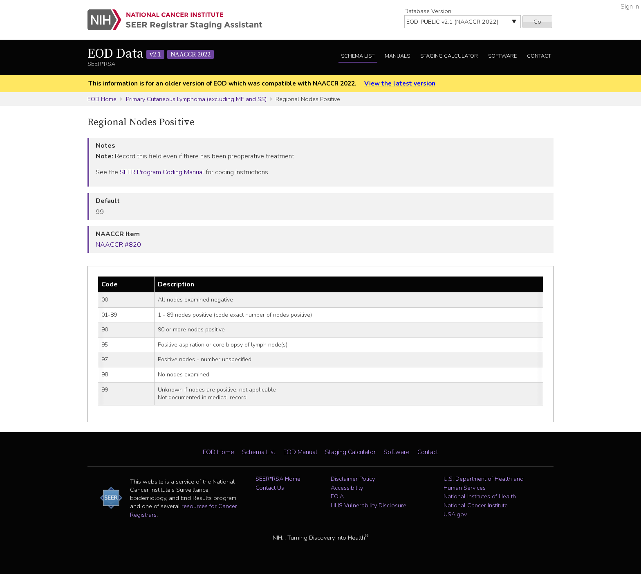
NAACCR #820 (118, 244)
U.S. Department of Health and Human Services (484, 483)
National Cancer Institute (476, 505)
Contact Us (270, 488)
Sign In (630, 6)
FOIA (337, 496)
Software (502, 56)
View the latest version (399, 83)
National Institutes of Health (480, 496)
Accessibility (347, 488)
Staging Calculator (449, 56)
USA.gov (455, 514)
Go (537, 22)
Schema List (357, 56)
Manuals (397, 56)
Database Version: (428, 11)
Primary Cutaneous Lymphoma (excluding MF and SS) (196, 99)
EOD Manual (300, 452)
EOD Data (150, 54)
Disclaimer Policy (353, 479)
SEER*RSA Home (278, 479)
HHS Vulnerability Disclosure (368, 505)
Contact (539, 56)
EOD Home (102, 99)
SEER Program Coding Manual (162, 172)
